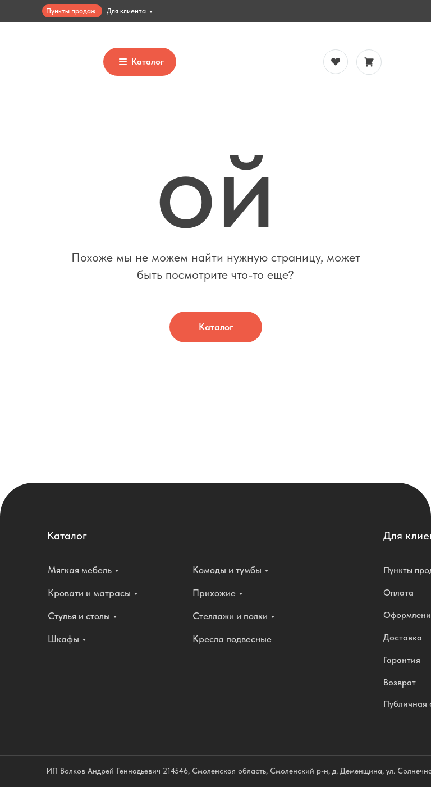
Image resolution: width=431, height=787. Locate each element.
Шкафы (63, 638)
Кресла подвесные (232, 638)
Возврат (399, 682)
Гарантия (401, 660)
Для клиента (126, 11)
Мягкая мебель (80, 569)
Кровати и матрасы (89, 592)
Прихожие (214, 592)
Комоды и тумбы (227, 569)
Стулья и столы (79, 615)
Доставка (402, 637)
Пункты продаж (70, 11)
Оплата (398, 592)
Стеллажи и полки (230, 615)
